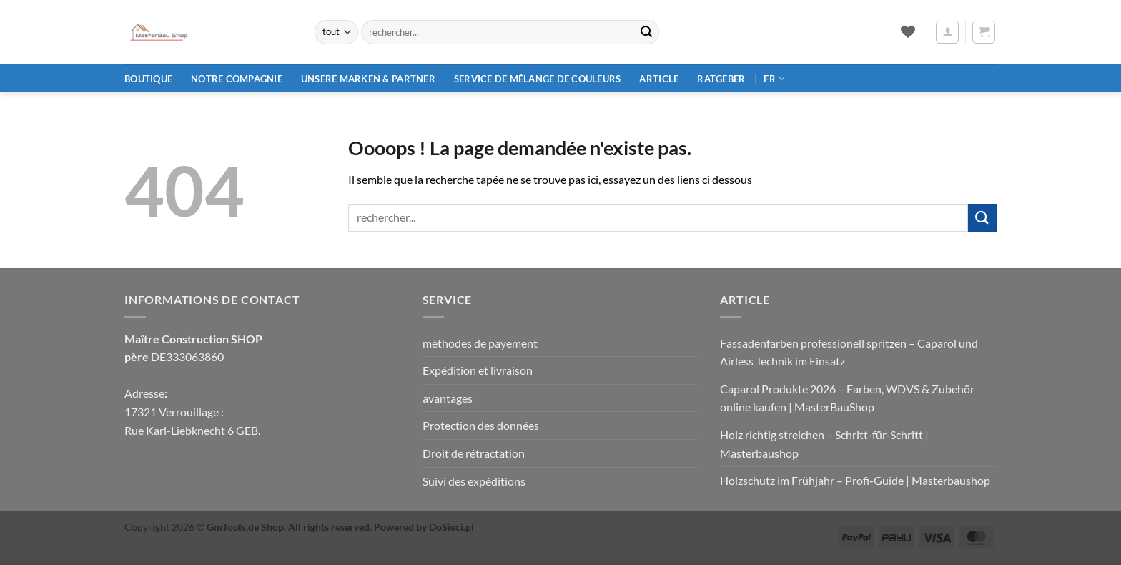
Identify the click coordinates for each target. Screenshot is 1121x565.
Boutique (148, 78)
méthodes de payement (480, 343)
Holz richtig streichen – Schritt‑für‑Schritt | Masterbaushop (824, 444)
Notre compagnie (236, 78)
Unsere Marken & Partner (368, 78)
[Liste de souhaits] (907, 31)
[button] (947, 32)
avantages (448, 398)
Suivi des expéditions (474, 481)
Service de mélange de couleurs (537, 78)
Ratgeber (721, 78)
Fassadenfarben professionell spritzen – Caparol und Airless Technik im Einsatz (849, 352)
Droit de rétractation (474, 453)
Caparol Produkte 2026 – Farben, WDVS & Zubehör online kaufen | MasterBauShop (847, 398)
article (658, 78)
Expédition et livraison (478, 370)
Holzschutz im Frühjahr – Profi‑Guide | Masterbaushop (854, 480)
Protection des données (481, 425)
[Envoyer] (646, 32)
